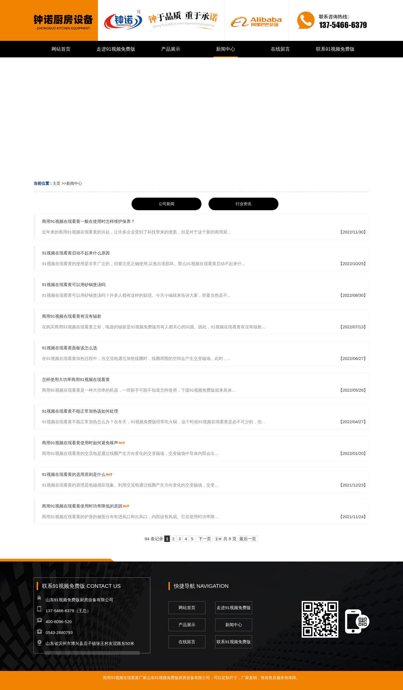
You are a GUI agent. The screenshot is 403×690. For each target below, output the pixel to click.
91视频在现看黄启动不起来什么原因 (76, 253)
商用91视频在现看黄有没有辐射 (71, 316)
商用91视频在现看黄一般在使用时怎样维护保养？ (88, 221)
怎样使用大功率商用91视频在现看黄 (76, 379)
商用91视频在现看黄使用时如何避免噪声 (80, 442)
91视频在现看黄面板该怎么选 (69, 347)
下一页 (204, 538)
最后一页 (247, 538)
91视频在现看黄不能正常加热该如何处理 (80, 411)
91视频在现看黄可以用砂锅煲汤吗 (74, 284)
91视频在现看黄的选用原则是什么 (74, 474)
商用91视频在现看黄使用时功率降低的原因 (82, 506)
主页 (56, 183)
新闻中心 (74, 183)
